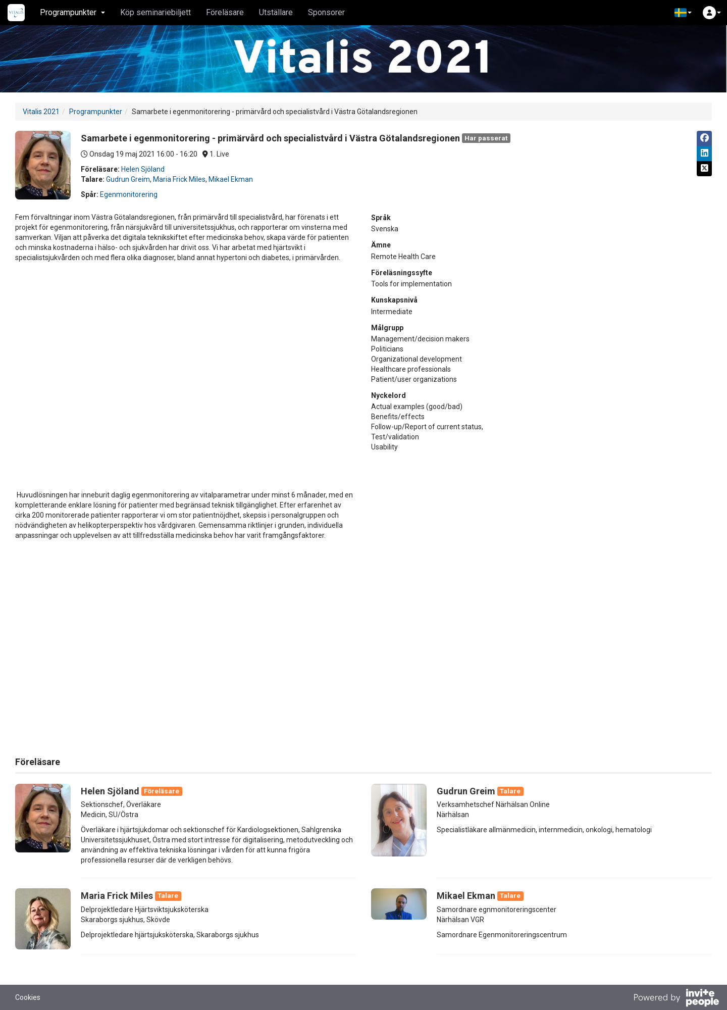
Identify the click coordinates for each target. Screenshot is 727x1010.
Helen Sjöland (143, 169)
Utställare (276, 12)
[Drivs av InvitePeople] (676, 999)
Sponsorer (326, 12)
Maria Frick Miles (179, 179)
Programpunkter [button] (72, 12)
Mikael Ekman (231, 179)
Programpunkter (95, 112)
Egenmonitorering (129, 194)
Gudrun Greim (128, 179)
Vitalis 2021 (41, 112)
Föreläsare (225, 12)
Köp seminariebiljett (155, 12)
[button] (683, 12)
